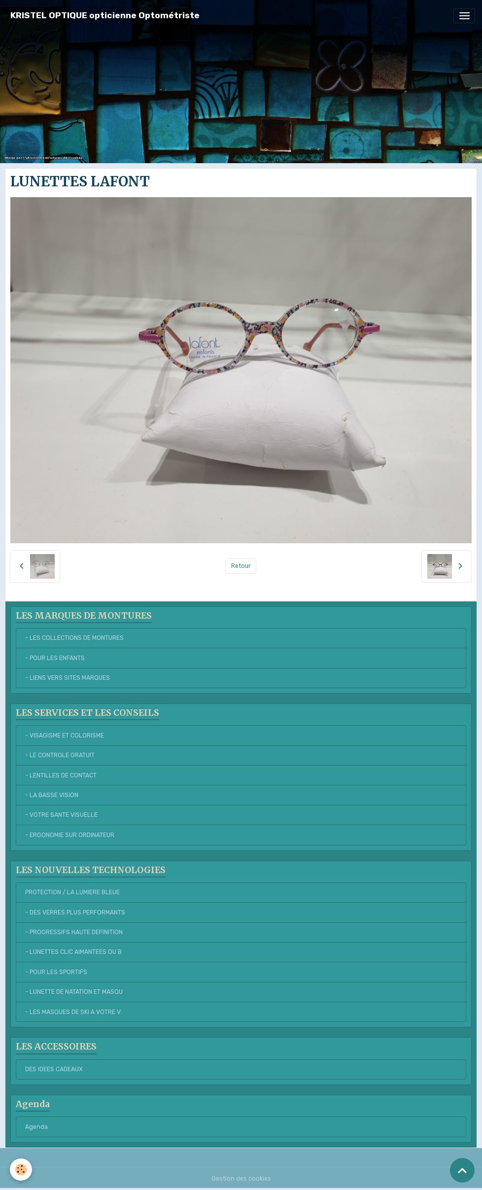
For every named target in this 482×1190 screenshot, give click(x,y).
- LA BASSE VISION (51, 795)
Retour (241, 565)
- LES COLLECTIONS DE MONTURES (74, 637)
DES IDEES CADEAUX (54, 1069)
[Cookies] (21, 1169)
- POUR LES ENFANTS (55, 658)
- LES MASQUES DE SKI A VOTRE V (73, 1012)
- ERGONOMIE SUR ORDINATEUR (69, 835)
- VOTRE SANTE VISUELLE (61, 814)
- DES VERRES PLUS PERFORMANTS (75, 912)
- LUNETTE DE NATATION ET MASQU (74, 991)
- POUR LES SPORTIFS (56, 972)
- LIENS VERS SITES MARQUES (67, 677)
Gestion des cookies (241, 1178)
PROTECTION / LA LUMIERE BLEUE (72, 892)
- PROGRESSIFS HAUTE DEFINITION (74, 932)
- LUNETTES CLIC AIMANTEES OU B (73, 951)
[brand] (105, 15)
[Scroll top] (462, 1170)
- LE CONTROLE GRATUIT (60, 755)
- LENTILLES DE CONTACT (61, 775)
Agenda (36, 1126)
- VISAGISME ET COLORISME (64, 735)
